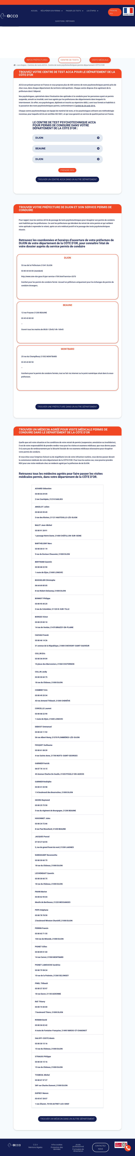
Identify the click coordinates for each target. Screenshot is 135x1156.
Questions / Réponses (65, 21)
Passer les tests (73, 11)
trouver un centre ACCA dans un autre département (67, 179)
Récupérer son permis (50, 11)
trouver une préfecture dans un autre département (67, 406)
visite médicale (100, 60)
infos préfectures (37, 60)
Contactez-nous (100, 1147)
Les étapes (91, 11)
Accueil (34, 11)
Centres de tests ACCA (37, 65)
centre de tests (69, 60)
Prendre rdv (67, 170)
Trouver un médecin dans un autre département (67, 1119)
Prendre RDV (113, 12)
